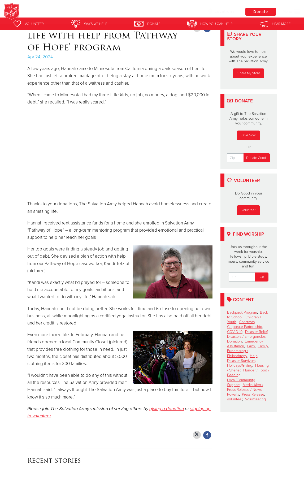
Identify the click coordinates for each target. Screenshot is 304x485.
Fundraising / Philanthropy (237, 353)
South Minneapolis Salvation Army (99, 12)
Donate (260, 11)
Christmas (247, 322)
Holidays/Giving (239, 365)
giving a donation (166, 409)
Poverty (233, 394)
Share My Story (248, 73)
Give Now (248, 135)
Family (263, 346)
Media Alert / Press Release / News (245, 387)
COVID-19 (234, 332)
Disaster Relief (256, 332)
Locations (220, 11)
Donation (234, 341)
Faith (251, 346)
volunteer (234, 399)
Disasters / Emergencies (246, 336)
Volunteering (255, 399)
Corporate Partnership (244, 326)
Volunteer (248, 210)
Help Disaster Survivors (242, 358)
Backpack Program (242, 312)
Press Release (253, 394)
